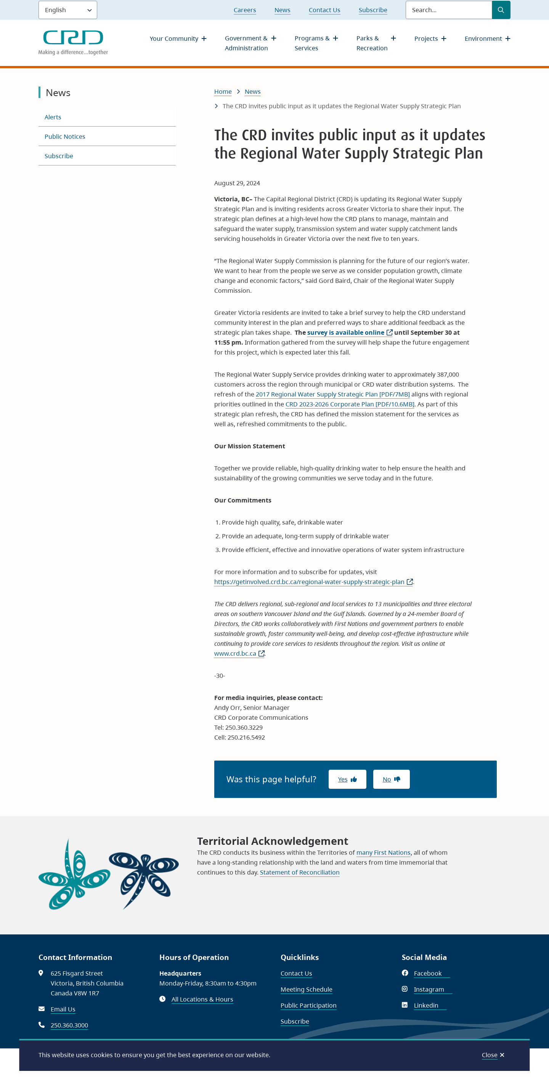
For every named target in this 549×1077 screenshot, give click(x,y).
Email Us (63, 1009)
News (282, 10)
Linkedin (430, 1005)
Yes (343, 779)
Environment (483, 38)
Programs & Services (312, 43)
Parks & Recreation (372, 43)
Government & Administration (246, 43)
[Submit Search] (501, 10)
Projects (426, 38)
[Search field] (449, 10)
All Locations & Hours (202, 999)
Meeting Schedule (306, 989)
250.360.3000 (69, 1025)
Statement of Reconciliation (300, 872)
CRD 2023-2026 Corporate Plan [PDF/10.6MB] (350, 404)
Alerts (53, 117)
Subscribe (373, 10)
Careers (245, 10)
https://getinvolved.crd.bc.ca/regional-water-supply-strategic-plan (313, 582)
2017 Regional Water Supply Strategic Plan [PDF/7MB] (333, 394)
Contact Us (324, 10)
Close (490, 1055)
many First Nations (383, 852)
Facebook (432, 973)
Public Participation (309, 1005)
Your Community (174, 38)
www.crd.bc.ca (239, 653)
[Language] (68, 10)
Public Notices (65, 136)
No (387, 779)
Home (223, 91)
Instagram (433, 989)
